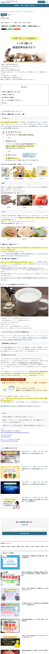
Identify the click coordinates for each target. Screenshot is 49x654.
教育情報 (16, 5)
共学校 (22, 553)
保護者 (16, 22)
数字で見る (32, 5)
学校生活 (26, 5)
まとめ (4, 103)
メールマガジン (41, 1)
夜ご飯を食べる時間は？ (9, 97)
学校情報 (13, 553)
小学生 (20, 22)
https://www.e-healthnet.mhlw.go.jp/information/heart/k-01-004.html (15, 432)
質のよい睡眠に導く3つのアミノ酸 (11, 91)
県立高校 (37, 553)
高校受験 (3, 553)
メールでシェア (17, 29)
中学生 (24, 22)
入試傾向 (32, 553)
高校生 (29, 22)
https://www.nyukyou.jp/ (6, 436)
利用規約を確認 (24, 531)
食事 (2, 22)
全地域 (42, 553)
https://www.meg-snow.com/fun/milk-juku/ (9, 440)
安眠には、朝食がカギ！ (9, 94)
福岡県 (18, 553)
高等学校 (8, 553)
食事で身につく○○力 (9, 22)
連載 (22, 5)
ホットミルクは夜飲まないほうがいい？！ (13, 100)
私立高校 (27, 553)
